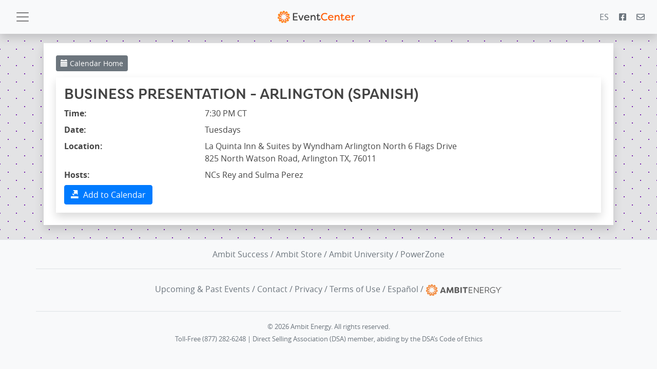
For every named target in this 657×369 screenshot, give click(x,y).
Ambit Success (240, 254)
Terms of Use (355, 289)
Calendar (92, 63)
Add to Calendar (108, 194)
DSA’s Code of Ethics (452, 339)
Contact (272, 289)
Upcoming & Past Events (202, 289)
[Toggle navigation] (22, 17)
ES (604, 17)
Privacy (308, 289)
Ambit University (361, 254)
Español (403, 289)
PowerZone (422, 254)
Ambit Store (299, 254)
